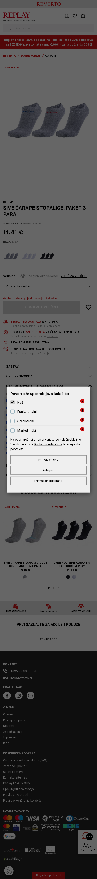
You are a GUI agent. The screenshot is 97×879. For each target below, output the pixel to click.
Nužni (21, 402)
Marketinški (26, 430)
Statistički (25, 421)
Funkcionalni (27, 412)
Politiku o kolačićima (48, 444)
